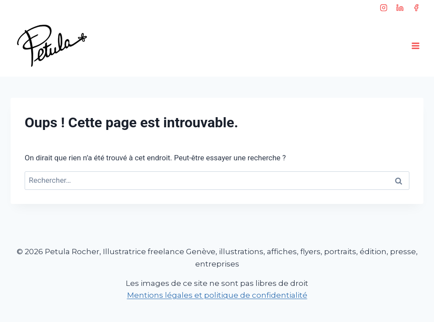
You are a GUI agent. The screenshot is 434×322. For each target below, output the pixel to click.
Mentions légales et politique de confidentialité (217, 295)
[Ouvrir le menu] (415, 45)
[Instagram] (383, 7)
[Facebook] (415, 7)
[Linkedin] (399, 7)
